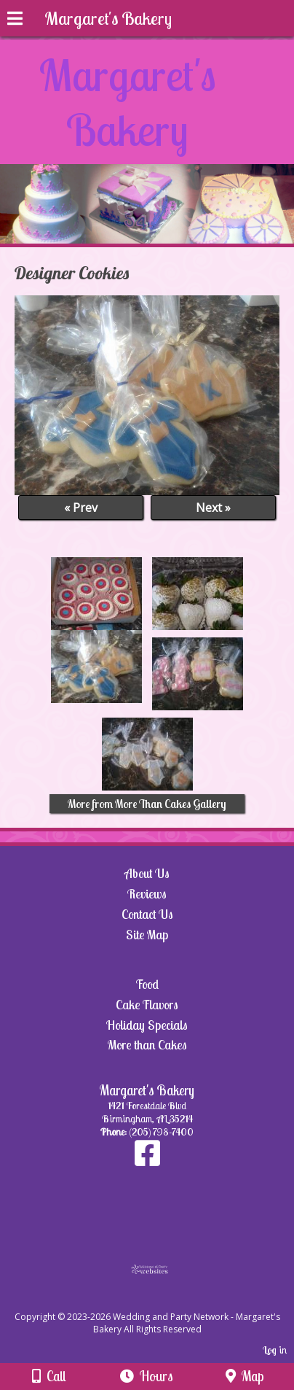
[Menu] (15, 20)
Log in (275, 1349)
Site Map (147, 934)
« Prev (81, 508)
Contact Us (147, 914)
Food (147, 984)
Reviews (147, 893)
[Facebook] (147, 1160)
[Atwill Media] (160, 1301)
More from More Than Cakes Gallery (147, 803)
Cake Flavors (147, 1004)
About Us (147, 873)
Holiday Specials (147, 1025)
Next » (213, 508)
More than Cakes (147, 1044)
